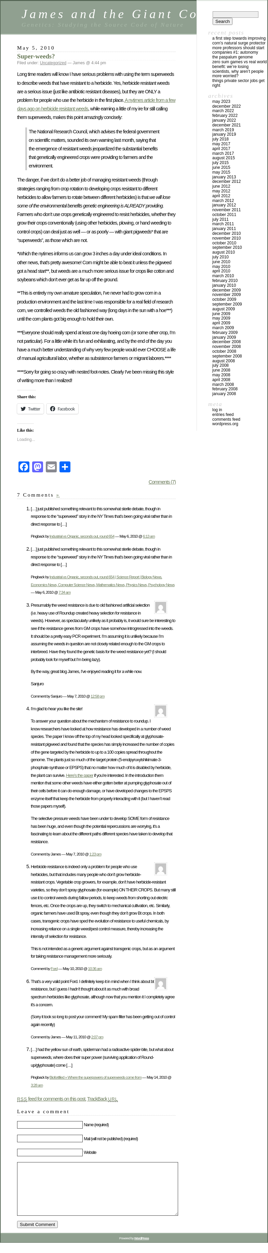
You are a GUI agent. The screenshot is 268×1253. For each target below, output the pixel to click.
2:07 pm (97, 1037)
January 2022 (224, 120)
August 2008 (223, 361)
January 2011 (224, 228)
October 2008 (224, 351)
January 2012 (224, 205)
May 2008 (221, 375)
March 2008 (223, 384)
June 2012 (221, 186)
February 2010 (225, 280)
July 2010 (220, 257)
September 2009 (227, 304)
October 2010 (224, 243)
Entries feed (223, 414)
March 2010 (223, 275)
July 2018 (220, 139)
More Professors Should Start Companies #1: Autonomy (238, 50)
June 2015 (221, 167)
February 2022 (225, 115)
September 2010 (227, 247)
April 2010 (221, 271)
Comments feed (226, 419)
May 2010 (221, 266)
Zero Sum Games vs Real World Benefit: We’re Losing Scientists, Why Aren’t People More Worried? (239, 68)
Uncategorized (53, 62)
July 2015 (220, 162)
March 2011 (223, 223)
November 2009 (226, 294)
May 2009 (221, 318)
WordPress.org (225, 423)
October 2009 (224, 299)
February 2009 (225, 332)
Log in (217, 409)
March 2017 (223, 153)
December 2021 (226, 125)
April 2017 (221, 148)
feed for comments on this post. (51, 1099)
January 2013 (224, 177)
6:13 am (149, 536)
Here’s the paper (79, 775)
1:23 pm (95, 854)
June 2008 (221, 370)
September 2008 (227, 356)
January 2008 (224, 393)
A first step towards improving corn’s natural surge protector (239, 40)
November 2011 (226, 209)
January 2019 (224, 134)
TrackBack (102, 1099)
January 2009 (224, 337)
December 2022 (226, 106)
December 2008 (226, 341)
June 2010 (221, 261)
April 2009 (221, 323)
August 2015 (223, 158)
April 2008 (221, 379)
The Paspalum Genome (232, 57)
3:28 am (37, 1085)
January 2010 (224, 285)
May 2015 (221, 172)
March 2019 (223, 129)
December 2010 (226, 233)
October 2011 (224, 214)
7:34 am (64, 592)
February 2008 (225, 389)
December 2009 (226, 290)
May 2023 (221, 101)
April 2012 (221, 195)
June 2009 (221, 313)
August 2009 (223, 309)
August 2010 (223, 252)
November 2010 (226, 238)
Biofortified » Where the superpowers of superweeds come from (96, 1077)
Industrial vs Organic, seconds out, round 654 (82, 536)
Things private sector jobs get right (238, 83)
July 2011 (220, 219)
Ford (54, 968)
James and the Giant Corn (118, 14)
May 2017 (221, 144)
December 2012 (226, 181)
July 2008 (220, 365)
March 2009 (223, 327)
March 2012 (223, 200)
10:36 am (95, 968)
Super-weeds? (36, 56)
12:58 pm (98, 696)
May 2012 (221, 191)
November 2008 (226, 346)
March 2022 (223, 110)
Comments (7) (162, 482)
